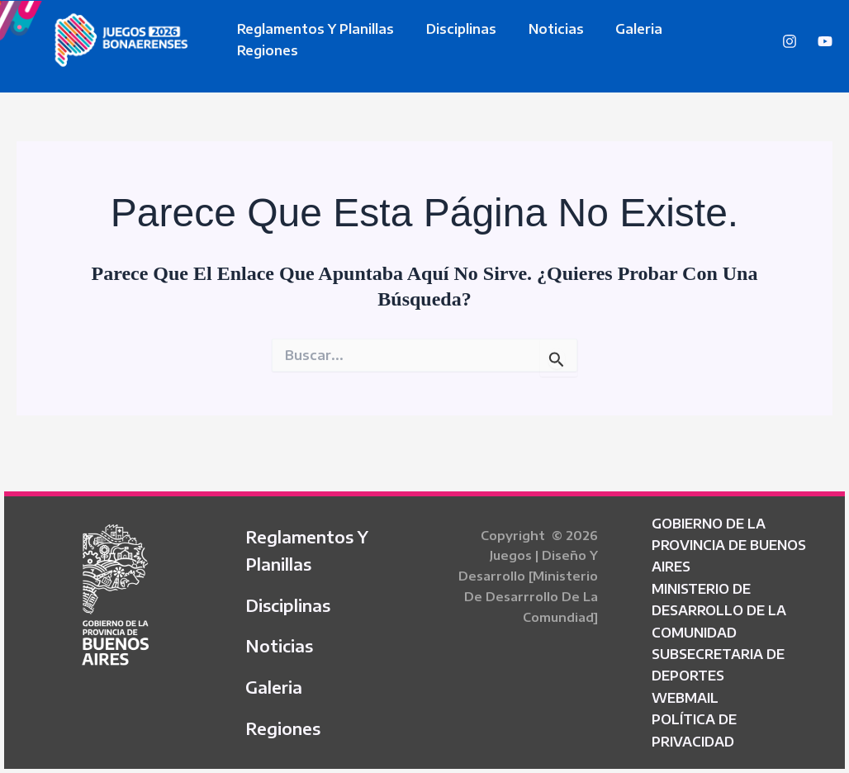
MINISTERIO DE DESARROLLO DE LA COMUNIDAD (719, 605)
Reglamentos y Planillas (313, 39)
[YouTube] (825, 41)
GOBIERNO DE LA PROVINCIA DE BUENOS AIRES (729, 539)
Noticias (542, 39)
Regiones (700, 39)
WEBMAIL (685, 692)
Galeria (619, 39)
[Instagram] (789, 41)
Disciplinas (453, 39)
